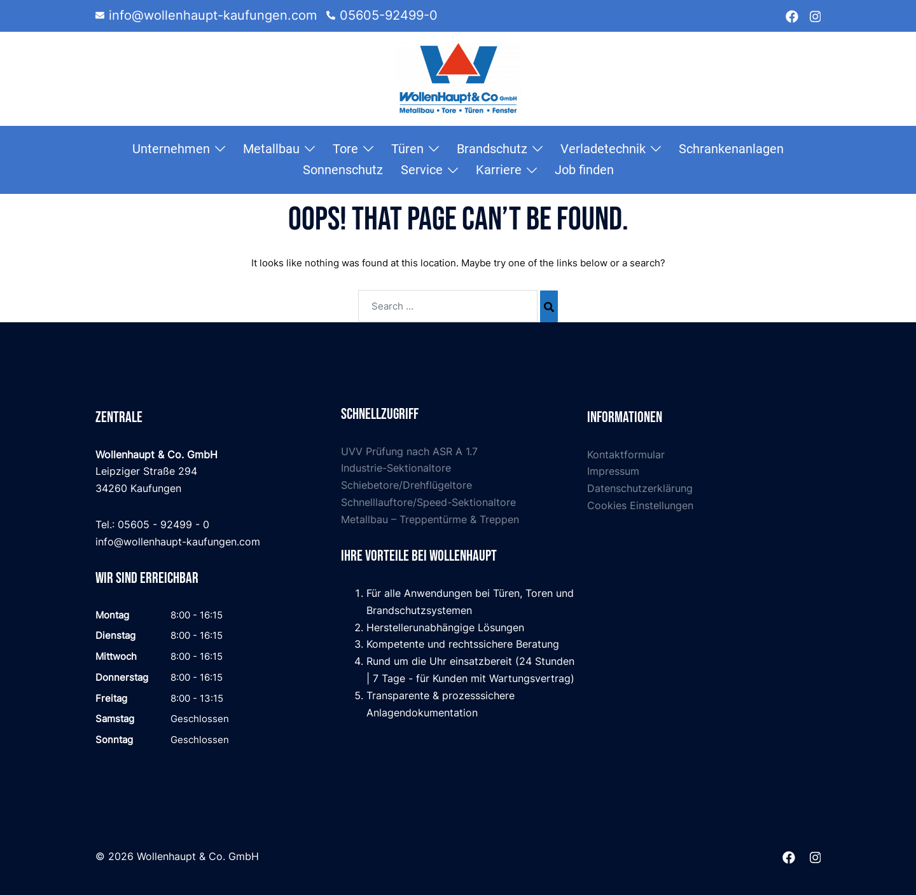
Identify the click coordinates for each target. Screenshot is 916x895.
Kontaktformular (626, 454)
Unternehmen (171, 148)
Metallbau (271, 148)
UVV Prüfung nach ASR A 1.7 (409, 451)
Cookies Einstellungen (640, 505)
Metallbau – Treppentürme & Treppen (430, 519)
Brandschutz (492, 148)
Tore (345, 148)
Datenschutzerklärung (640, 488)
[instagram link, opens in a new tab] (814, 15)
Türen (407, 148)
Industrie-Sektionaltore (396, 467)
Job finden (584, 169)
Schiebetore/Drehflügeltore (406, 485)
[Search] (549, 306)
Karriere (499, 169)
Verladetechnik (603, 148)
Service (422, 169)
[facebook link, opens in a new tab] (792, 15)
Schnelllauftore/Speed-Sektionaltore (428, 502)
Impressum (613, 471)
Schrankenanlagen (731, 148)
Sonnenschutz (343, 169)
